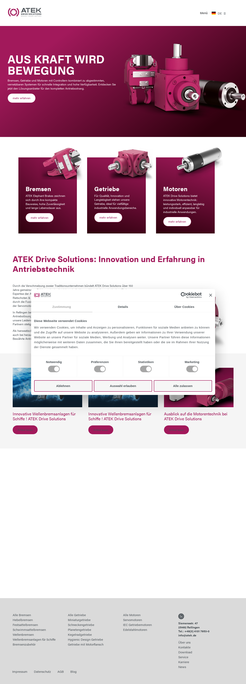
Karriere (183, 662)
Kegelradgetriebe (80, 634)
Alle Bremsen (22, 615)
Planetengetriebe (79, 629)
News (182, 667)
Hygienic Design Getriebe (85, 639)
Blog (73, 671)
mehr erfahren (21, 98)
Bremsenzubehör (24, 644)
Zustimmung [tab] (61, 306)
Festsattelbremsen (25, 624)
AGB (60, 671)
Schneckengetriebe (81, 624)
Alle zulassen (182, 386)
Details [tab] (123, 306)
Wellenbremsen (23, 634)
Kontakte (184, 647)
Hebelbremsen (23, 620)
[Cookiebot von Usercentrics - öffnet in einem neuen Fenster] (184, 295)
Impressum (19, 671)
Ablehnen (63, 386)
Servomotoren (132, 620)
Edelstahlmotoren (135, 629)
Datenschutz (42, 671)
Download (185, 652)
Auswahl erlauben (123, 386)
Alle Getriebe (77, 615)
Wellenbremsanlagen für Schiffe (34, 639)
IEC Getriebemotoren (137, 624)
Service (183, 657)
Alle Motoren (131, 615)
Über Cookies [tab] (184, 306)
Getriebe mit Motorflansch (85, 644)
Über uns (184, 642)
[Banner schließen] (210, 295)
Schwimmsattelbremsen (29, 629)
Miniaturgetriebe (79, 620)
